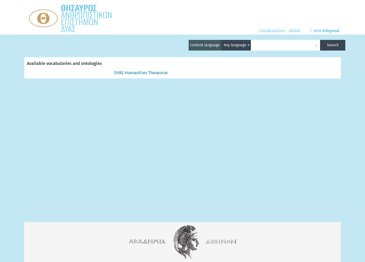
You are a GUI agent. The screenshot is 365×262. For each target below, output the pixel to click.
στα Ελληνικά (327, 30)
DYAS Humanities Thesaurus (141, 72)
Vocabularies (272, 30)
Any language (237, 45)
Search (333, 45)
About (294, 30)
